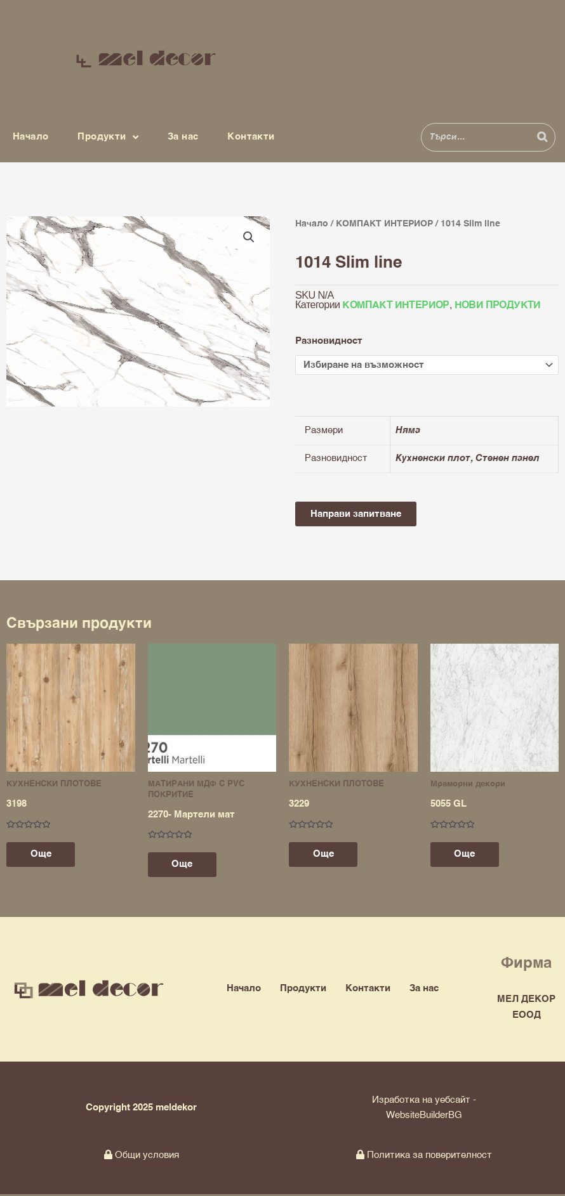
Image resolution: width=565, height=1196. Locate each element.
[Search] (542, 137)
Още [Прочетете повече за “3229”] (324, 856)
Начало (30, 136)
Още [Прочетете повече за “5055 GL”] (466, 856)
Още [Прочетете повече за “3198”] (42, 856)
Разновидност (328, 341)
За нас (183, 136)
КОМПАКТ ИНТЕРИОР (384, 223)
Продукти (107, 137)
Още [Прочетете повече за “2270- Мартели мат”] (183, 866)
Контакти (250, 136)
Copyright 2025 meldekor (141, 1109)
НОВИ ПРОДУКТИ (498, 306)
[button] (248, 237)
